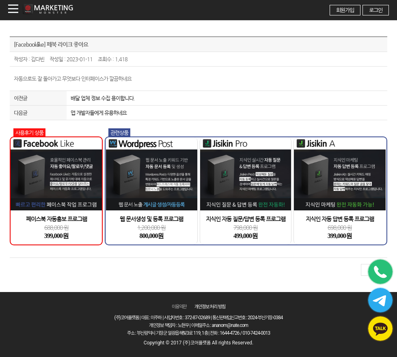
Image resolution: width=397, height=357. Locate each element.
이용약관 (179, 306)
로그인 (375, 10)
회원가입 (345, 10)
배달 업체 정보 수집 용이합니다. (103, 98)
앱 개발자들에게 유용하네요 (99, 113)
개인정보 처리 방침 (209, 306)
